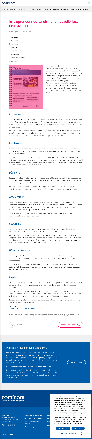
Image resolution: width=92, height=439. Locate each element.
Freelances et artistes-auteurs (18, 9)
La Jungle (10, 434)
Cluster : (14, 61)
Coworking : (15, 54)
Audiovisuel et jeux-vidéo (33, 415)
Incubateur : (15, 44)
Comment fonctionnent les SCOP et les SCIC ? (26, 308)
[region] (46, 9)
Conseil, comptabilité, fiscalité (39, 9)
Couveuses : (15, 40)
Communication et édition (33, 419)
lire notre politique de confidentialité (72, 423)
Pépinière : (14, 47)
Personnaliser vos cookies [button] (69, 433)
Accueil (4, 9)
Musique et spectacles (32, 427)
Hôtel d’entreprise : (18, 58)
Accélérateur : (16, 51)
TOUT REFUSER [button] (78, 428)
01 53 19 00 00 (10, 425)
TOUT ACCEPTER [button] (63, 428)
